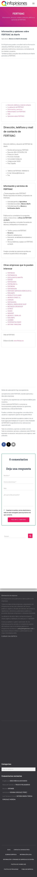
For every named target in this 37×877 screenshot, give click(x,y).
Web (8, 114)
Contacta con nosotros (22, 849)
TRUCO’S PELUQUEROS (22, 785)
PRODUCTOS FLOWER (14, 295)
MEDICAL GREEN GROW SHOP (16, 304)
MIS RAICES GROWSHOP (15, 306)
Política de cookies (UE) (18, 864)
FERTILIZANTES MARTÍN (15, 277)
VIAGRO (9, 311)
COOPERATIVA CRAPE (14, 322)
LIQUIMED (10, 320)
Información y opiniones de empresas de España (18, 859)
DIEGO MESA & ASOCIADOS (18, 781)
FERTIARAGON (12, 288)
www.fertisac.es (19, 340)
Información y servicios (14, 109)
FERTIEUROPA (11, 282)
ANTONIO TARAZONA (14, 324)
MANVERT (10, 313)
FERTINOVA (11, 273)
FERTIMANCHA (12, 275)
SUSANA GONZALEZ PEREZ (18, 792)
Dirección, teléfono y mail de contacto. (19, 105)
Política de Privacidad (11, 869)
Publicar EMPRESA (27, 869)
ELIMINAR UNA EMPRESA (9, 636)
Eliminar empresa (11, 854)
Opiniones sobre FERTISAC (15, 116)
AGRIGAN (10, 300)
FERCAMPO (11, 293)
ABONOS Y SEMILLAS (14, 315)
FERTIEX (10, 279)
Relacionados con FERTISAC (16, 111)
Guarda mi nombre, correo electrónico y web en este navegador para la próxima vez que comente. (17, 513)
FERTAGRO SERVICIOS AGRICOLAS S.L (19, 291)
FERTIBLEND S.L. (12, 284)
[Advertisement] (18, 82)
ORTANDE (11, 788)
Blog (8, 849)
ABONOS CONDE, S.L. (14, 297)
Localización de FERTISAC (15, 107)
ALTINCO (10, 309)
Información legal (26, 854)
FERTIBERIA (11, 286)
